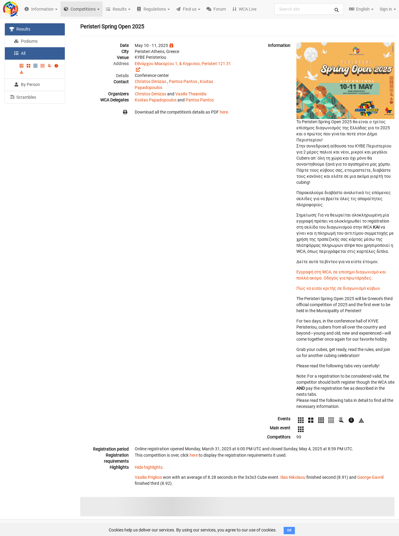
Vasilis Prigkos (148, 477)
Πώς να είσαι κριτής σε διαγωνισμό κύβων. (338, 288)
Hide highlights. (149, 467)
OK (289, 530)
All (19, 53)
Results (19, 29)
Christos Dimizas (150, 81)
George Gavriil (370, 477)
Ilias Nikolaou (292, 477)
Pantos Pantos (183, 81)
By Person (27, 84)
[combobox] (309, 9)
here (224, 112)
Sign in (388, 9)
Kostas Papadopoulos (155, 100)
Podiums (26, 41)
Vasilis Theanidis (190, 93)
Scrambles (22, 97)
